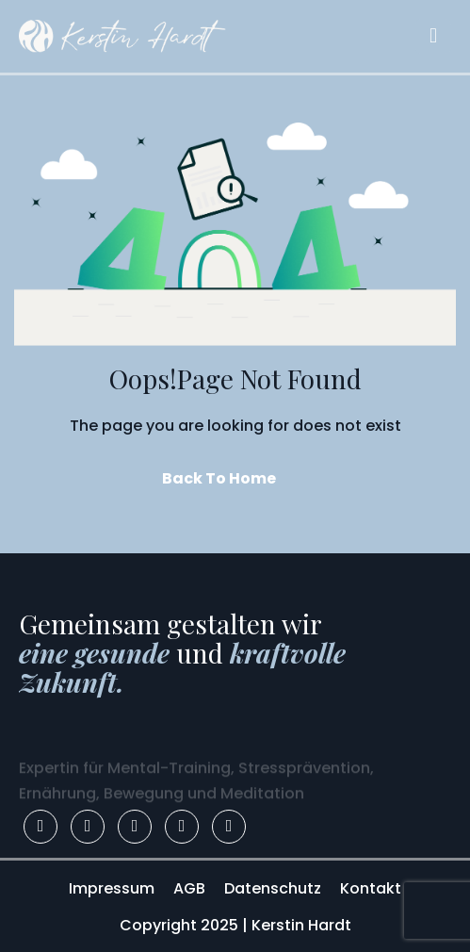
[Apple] (229, 827)
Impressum (111, 888)
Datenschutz (272, 888)
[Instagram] (88, 827)
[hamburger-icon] (433, 36)
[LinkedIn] (135, 827)
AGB (189, 888)
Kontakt (370, 888)
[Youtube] (182, 827)
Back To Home (219, 478)
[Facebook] (40, 827)
